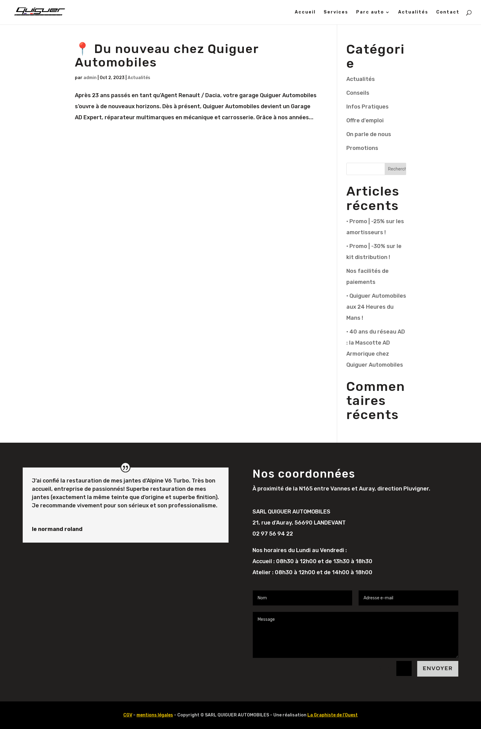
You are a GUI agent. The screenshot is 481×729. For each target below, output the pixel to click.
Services (336, 12)
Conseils (357, 93)
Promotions (362, 148)
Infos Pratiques (367, 106)
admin (90, 77)
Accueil (305, 12)
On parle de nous (368, 134)
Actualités (413, 12)
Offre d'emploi (365, 120)
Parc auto (370, 12)
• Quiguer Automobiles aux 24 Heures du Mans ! (376, 306)
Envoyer (438, 668)
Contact (448, 12)
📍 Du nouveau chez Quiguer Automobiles (167, 56)
